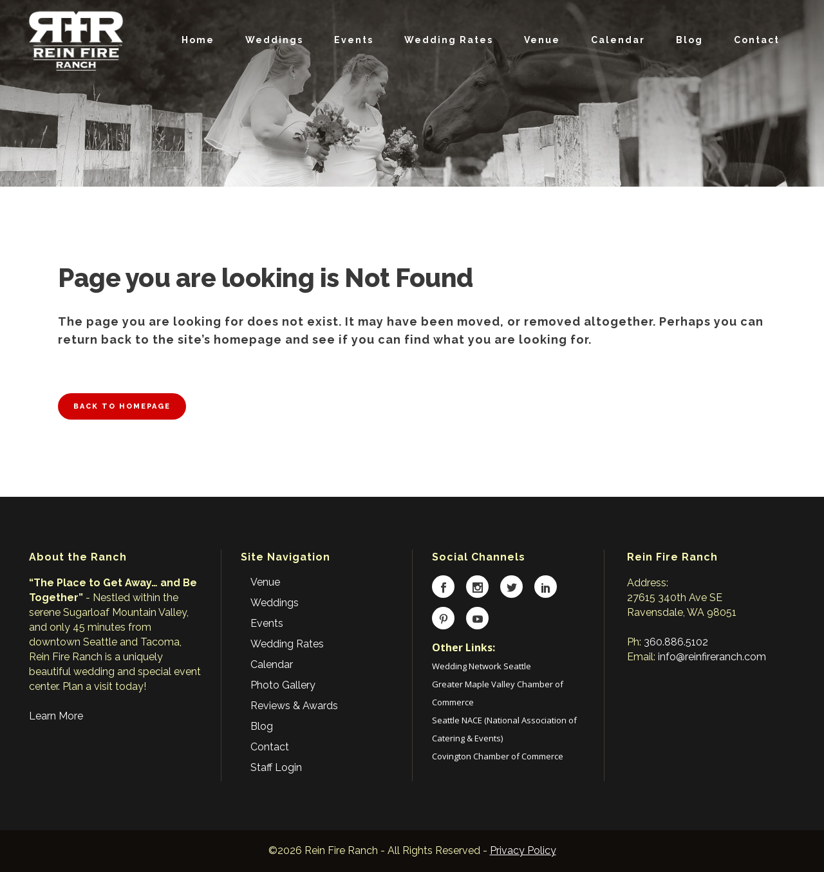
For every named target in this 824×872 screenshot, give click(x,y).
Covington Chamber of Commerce (497, 756)
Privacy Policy (523, 850)
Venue (265, 582)
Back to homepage (122, 406)
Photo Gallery (282, 685)
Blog (261, 726)
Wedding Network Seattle (481, 666)
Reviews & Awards (294, 706)
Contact (269, 747)
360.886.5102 (676, 642)
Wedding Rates (287, 644)
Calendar (271, 664)
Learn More (56, 716)
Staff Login (276, 767)
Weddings (274, 603)
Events (266, 623)
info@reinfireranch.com (712, 657)
